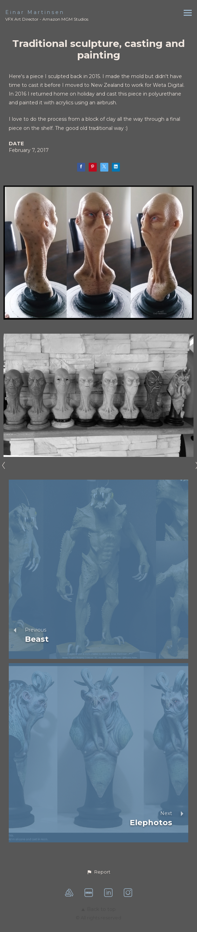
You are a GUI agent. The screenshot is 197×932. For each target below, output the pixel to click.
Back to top (98, 909)
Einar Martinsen (34, 12)
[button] (98, 872)
